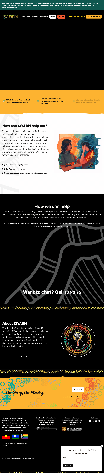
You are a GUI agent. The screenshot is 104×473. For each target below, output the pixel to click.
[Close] (102, 446)
